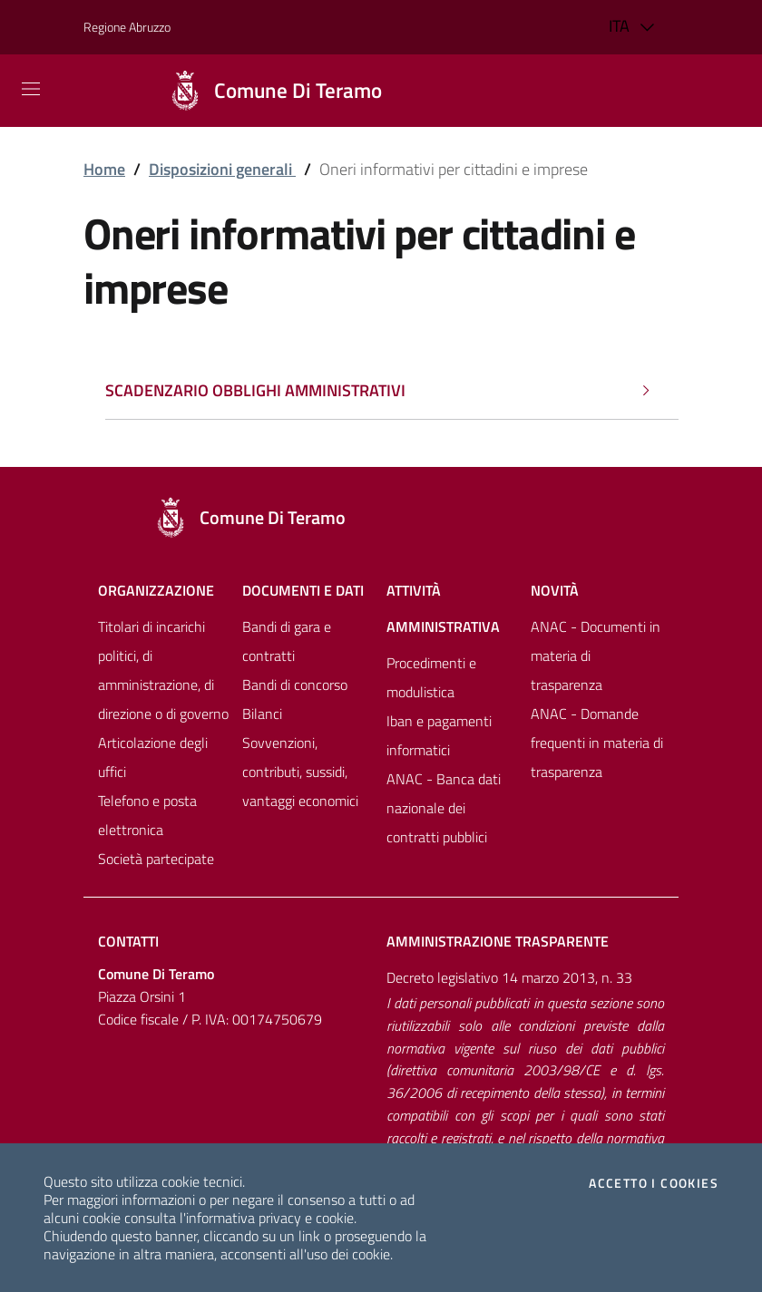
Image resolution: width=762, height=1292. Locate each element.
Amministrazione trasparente (497, 941)
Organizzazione (156, 590)
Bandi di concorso (294, 684)
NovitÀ (555, 590)
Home (104, 169)
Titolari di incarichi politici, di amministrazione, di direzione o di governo (163, 670)
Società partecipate (156, 858)
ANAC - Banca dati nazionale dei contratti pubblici (443, 808)
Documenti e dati (303, 590)
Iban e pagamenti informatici (439, 735)
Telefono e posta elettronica (147, 815)
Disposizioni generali (222, 169)
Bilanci (262, 713)
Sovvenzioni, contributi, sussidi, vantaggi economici (300, 771)
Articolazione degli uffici (153, 757)
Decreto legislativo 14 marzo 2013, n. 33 (509, 977)
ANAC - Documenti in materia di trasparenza (595, 655)
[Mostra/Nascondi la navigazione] (31, 89)
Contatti (128, 941)
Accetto (653, 1183)
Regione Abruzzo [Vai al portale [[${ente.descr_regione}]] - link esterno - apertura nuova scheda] (127, 26)
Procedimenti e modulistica (431, 677)
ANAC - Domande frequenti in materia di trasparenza (597, 742)
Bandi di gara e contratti (286, 641)
